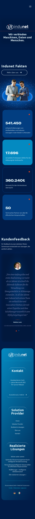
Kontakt (17, 433)
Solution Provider (17, 424)
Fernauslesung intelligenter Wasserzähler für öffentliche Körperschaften (17, 466)
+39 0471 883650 (18, 385)
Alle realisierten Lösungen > (17, 475)
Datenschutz (17, 488)
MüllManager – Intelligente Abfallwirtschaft (17, 471)
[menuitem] (14, 493)
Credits (10, 488)
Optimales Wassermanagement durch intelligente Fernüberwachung (18, 460)
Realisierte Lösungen (17, 427)
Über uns (17, 430)
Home (18, 421)
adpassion (23, 488)
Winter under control (17, 457)
